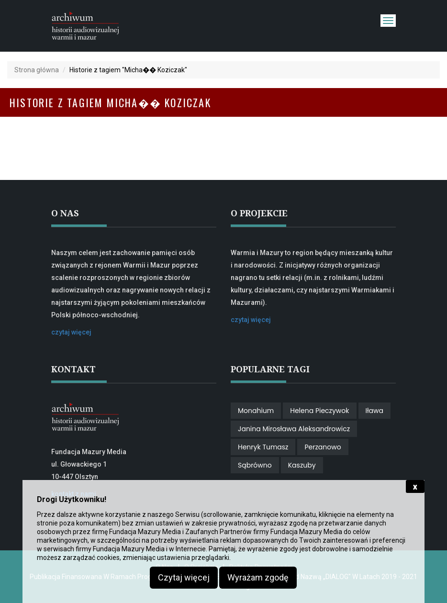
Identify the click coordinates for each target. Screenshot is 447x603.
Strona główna (36, 70)
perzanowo (322, 447)
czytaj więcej (71, 332)
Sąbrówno (255, 465)
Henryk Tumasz (263, 447)
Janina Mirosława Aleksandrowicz (294, 429)
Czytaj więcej (184, 577)
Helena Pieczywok (319, 410)
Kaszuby (302, 465)
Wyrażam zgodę (258, 577)
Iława (374, 410)
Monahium (256, 410)
